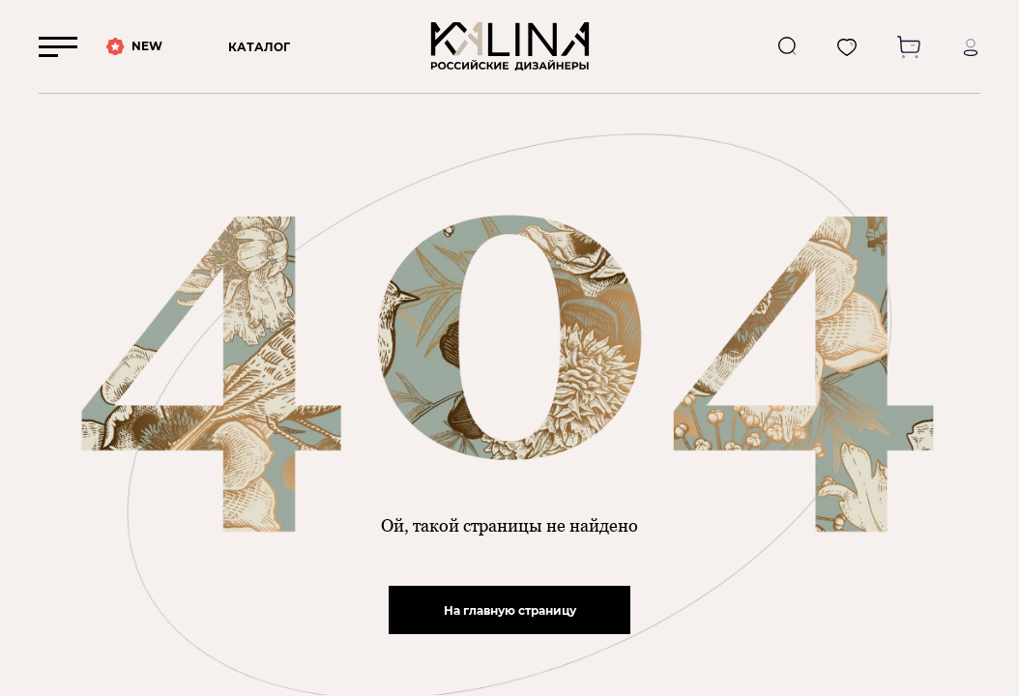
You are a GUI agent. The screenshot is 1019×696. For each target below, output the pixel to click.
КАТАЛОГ (259, 47)
